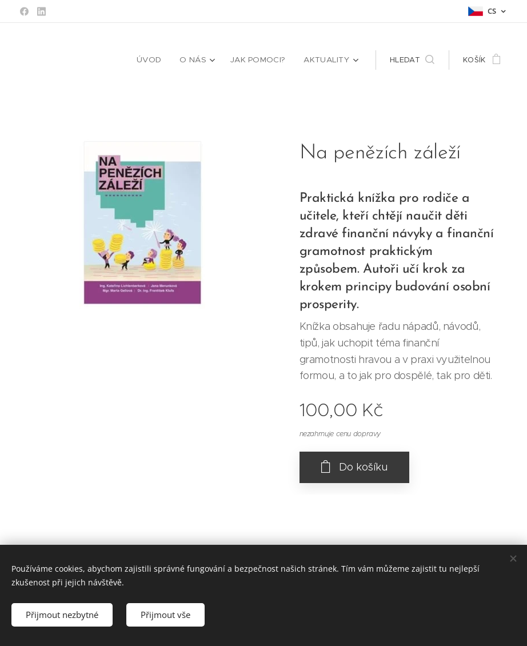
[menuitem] (157, 60)
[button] (412, 60)
